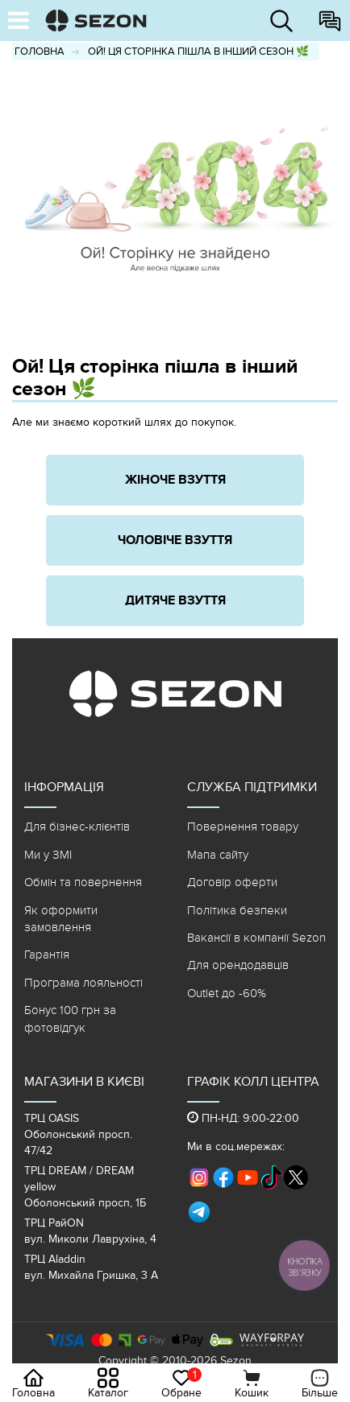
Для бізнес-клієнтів (77, 826)
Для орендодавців (238, 965)
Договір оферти (232, 882)
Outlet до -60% (226, 993)
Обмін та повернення (83, 882)
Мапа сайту (217, 854)
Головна (40, 51)
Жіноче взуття (175, 480)
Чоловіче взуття (175, 540)
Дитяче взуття (175, 600)
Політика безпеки (237, 910)
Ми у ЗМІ (48, 854)
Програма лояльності (83, 982)
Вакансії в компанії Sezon (256, 937)
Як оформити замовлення (61, 918)
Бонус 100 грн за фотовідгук (70, 1018)
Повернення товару (242, 826)
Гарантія (46, 954)
